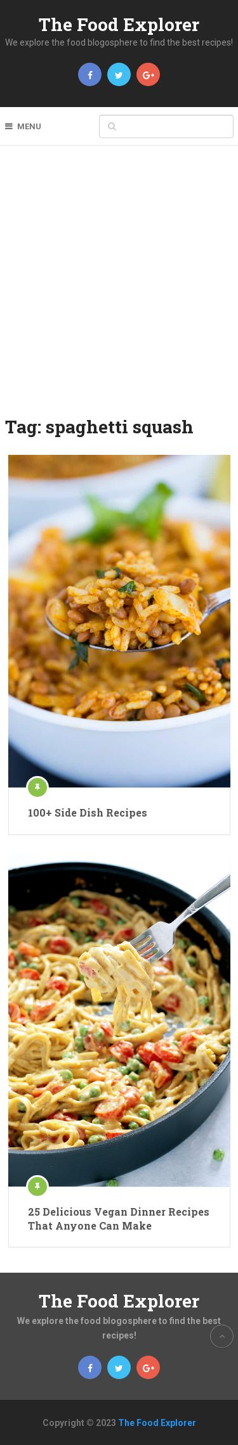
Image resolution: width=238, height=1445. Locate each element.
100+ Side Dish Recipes (87, 812)
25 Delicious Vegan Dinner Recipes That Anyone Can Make (118, 1218)
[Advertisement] (119, 289)
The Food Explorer (119, 24)
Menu (29, 126)
